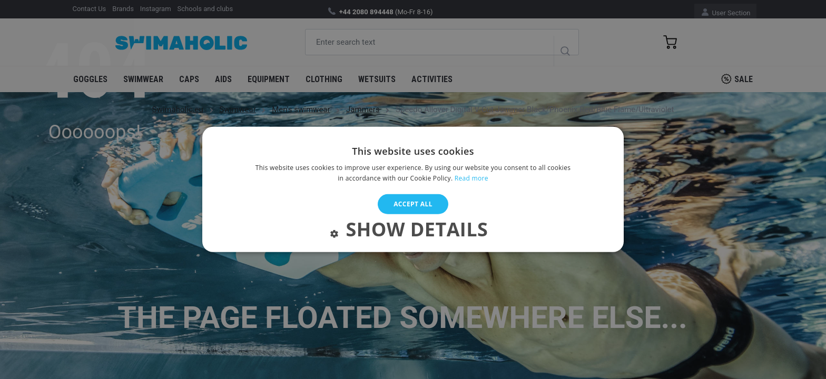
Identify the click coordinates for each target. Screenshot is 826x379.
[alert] (413, 189)
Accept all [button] (413, 204)
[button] (413, 232)
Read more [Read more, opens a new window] (471, 178)
